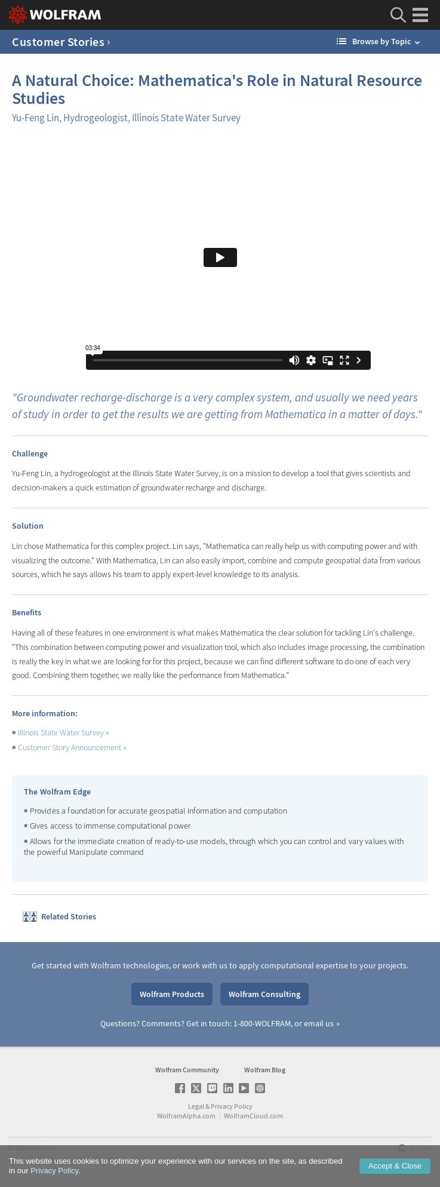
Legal (196, 1106)
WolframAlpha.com (186, 1115)
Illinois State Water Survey (64, 732)
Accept (394, 1165)
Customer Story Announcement (72, 747)
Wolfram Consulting (264, 994)
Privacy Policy (232, 1106)
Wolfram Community (187, 1069)
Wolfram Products (172, 994)
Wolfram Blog (264, 1069)
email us (319, 1023)
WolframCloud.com (253, 1115)
